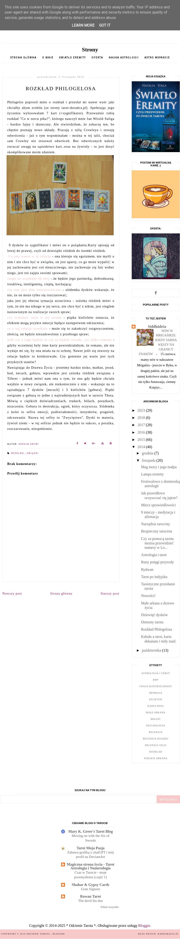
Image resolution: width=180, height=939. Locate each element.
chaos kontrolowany (155, 686)
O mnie (47, 57)
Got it (104, 25)
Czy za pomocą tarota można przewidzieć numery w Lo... (157, 543)
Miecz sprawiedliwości (158, 505)
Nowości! (148, 596)
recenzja (155, 732)
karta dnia (155, 706)
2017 (141, 425)
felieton (155, 699)
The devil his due (90, 901)
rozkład (18, 453)
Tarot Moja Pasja (91, 848)
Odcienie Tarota (38, 934)
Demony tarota (152, 622)
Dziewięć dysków (154, 615)
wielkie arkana (155, 758)
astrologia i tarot (155, 673)
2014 (141, 447)
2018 (141, 418)
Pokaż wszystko (110, 907)
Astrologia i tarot (154, 555)
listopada (149, 460)
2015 (141, 440)
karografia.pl (168, 934)
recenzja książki (155, 738)
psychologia (155, 725)
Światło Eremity (72, 57)
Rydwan (147, 569)
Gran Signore (90, 889)
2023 (141, 410)
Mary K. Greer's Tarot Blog (90, 831)
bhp (155, 679)
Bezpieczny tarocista (156, 531)
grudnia (148, 453)
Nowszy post (12, 593)
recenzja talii (155, 745)
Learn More (83, 25)
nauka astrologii (124, 57)
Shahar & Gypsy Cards (90, 885)
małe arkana (155, 712)
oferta (97, 57)
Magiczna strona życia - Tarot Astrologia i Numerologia (90, 866)
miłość (155, 719)
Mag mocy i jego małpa (159, 467)
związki (32, 453)
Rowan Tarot (90, 896)
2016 (141, 432)
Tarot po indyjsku (154, 577)
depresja (155, 693)
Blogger (144, 926)
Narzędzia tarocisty (155, 524)
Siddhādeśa (157, 326)
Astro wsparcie (157, 57)
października (152, 650)
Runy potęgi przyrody (157, 562)
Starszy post (110, 593)
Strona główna (23, 57)
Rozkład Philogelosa (156, 629)
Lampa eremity (152, 474)
